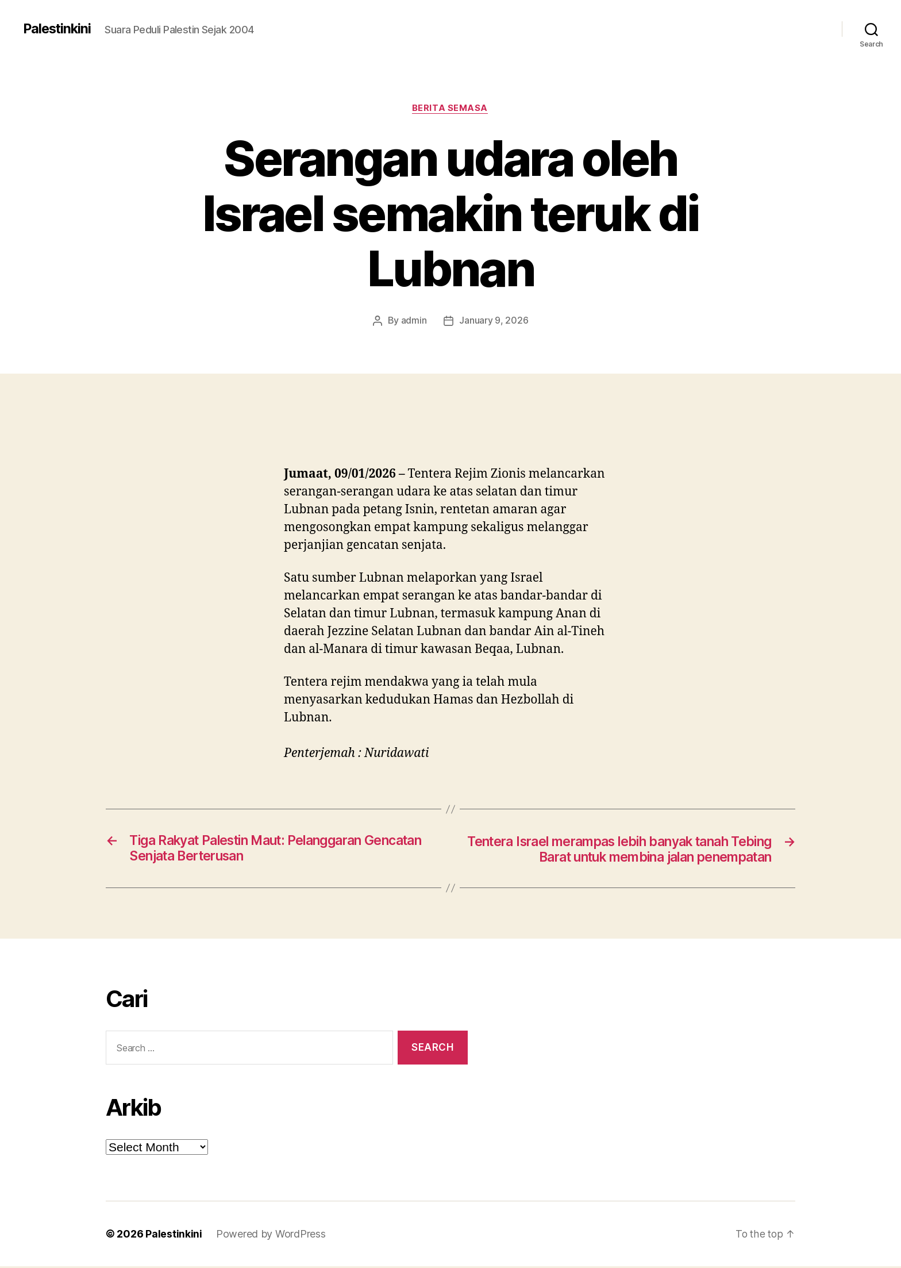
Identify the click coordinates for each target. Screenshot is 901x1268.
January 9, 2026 (493, 321)
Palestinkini (58, 29)
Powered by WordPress (271, 1235)
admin (414, 321)
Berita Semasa (450, 108)
